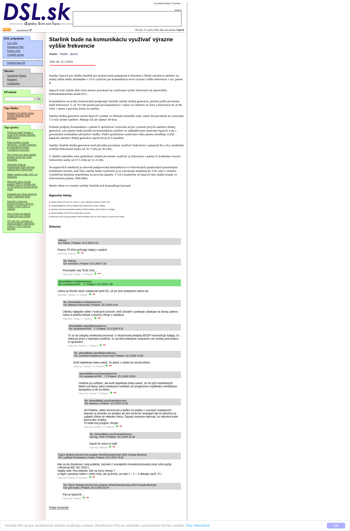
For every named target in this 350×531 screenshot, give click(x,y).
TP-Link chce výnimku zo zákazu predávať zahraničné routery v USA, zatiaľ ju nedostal (20, 225)
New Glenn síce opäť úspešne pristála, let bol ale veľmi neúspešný (21, 157)
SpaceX (73, 54)
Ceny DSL (12, 43)
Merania (22, 75)
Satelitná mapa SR (16, 62)
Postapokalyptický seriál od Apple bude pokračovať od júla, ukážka (78, 206)
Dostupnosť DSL (15, 47)
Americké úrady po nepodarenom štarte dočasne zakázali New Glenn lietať (21, 167)
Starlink (64, 54)
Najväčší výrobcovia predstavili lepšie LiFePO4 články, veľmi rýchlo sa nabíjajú (20, 205)
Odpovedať (62, 254)
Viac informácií (198, 525)
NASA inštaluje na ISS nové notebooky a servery (70, 213)
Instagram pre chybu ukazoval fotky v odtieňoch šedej (22, 195)
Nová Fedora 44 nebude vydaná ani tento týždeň (18, 214)
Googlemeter (13, 83)
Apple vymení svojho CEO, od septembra (22, 175)
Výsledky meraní (15, 54)
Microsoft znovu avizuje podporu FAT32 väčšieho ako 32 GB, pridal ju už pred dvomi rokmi (22, 185)
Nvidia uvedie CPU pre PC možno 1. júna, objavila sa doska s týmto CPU (80, 202)
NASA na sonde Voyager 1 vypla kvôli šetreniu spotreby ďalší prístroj (21, 135)
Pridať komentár (59, 507)
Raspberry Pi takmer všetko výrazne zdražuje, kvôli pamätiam (20, 115)
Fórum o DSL (14, 51)
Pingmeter (12, 79)
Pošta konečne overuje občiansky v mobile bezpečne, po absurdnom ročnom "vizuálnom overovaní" (21, 146)
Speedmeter (13, 75)
